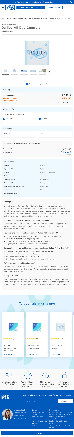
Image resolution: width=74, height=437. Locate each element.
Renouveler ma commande (30, 7)
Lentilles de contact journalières (60, 412)
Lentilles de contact (18, 19)
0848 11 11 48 (19, 415)
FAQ (33, 425)
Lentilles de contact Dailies (37, 19)
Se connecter (54, 7)
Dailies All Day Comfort (58, 347)
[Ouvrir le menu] (2, 7)
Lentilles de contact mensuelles (60, 415)
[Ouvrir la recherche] (64, 7)
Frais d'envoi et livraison (37, 418)
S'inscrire (65, 401)
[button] (68, 7)
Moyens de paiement (39, 421)
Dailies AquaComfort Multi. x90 (10, 348)
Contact (34, 423)
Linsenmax (6, 19)
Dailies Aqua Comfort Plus (34, 347)
